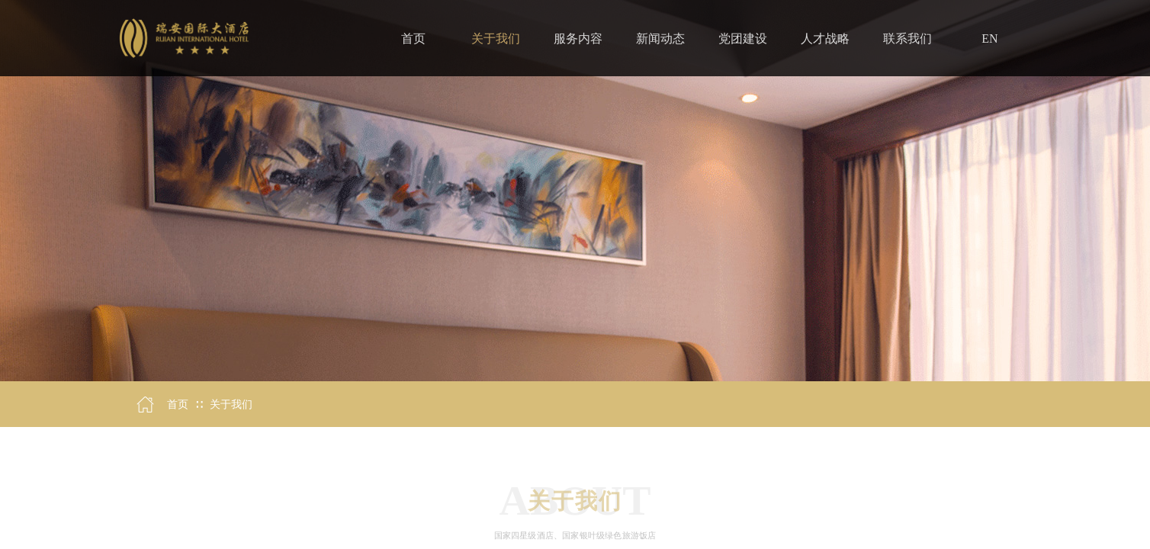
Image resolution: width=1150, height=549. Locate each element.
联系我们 (907, 38)
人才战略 (825, 38)
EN (989, 38)
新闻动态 (660, 38)
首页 (177, 404)
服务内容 (578, 38)
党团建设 (742, 38)
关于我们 (231, 404)
